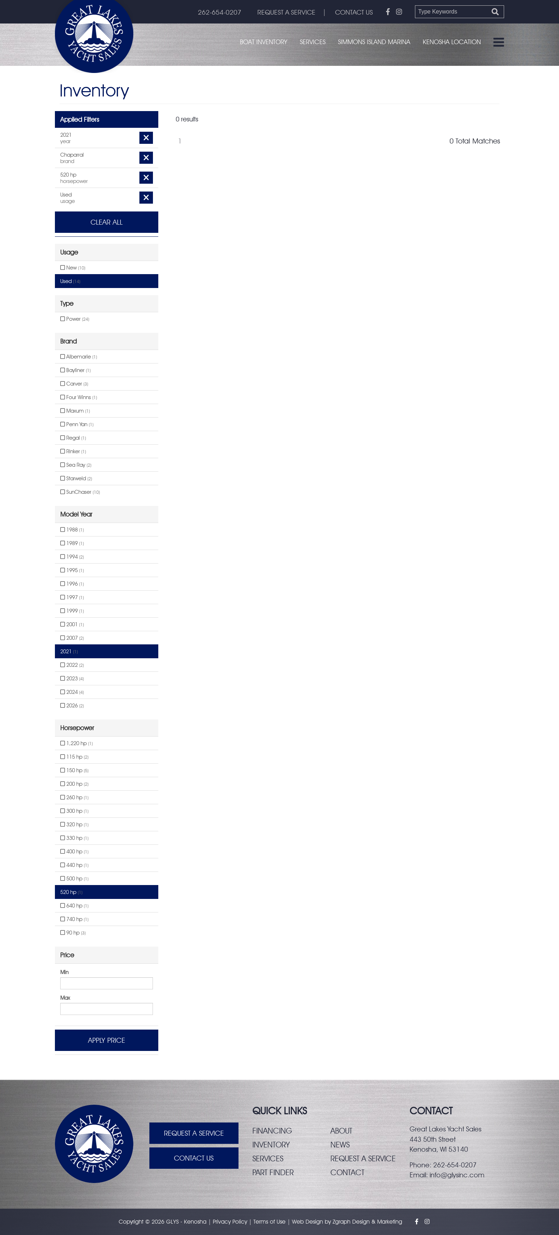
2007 (72, 638)
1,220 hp (76, 743)
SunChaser (80, 492)
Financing (272, 1130)
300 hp (74, 811)
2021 (69, 651)
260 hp (74, 797)
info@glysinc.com (457, 1175)
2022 (72, 665)
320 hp (74, 824)
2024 (72, 692)
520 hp (71, 892)
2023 (72, 678)
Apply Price (106, 1040)
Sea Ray (75, 465)
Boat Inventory (263, 42)
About (341, 1130)
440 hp (74, 865)
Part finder (273, 1172)
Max (65, 998)
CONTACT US (354, 12)
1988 (72, 530)
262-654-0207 (219, 12)
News (340, 1144)
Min (64, 972)
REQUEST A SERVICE (286, 12)
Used (70, 281)
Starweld (76, 478)
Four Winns (78, 397)
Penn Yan (76, 424)
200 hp (74, 784)
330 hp (74, 838)
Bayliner (75, 370)
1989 (72, 543)
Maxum (75, 411)
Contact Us (194, 1158)
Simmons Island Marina (374, 42)
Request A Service (194, 1133)
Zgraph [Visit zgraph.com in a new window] (341, 1221)
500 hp (74, 878)
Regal (73, 438)
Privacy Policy (230, 1221)
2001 (72, 624)
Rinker (73, 451)
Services (312, 42)
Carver (74, 384)
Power (74, 319)
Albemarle (78, 357)
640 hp (74, 905)
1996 (72, 584)
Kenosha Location (452, 42)
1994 (72, 557)
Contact (347, 1172)
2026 (72, 705)
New (72, 268)
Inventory (271, 1144)
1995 (72, 570)
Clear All (107, 222)
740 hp (74, 919)
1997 (72, 597)
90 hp (73, 933)
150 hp (74, 770)
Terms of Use (269, 1221)
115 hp (74, 757)
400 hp (74, 851)
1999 (72, 611)
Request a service (363, 1158)
